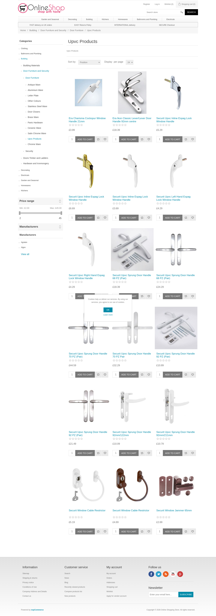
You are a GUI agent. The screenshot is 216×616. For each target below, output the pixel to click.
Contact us (26, 596)
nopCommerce (37, 610)
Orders (109, 578)
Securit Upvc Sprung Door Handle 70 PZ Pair (131, 355)
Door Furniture (76, 30)
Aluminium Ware (35, 90)
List (195, 61)
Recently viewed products (74, 587)
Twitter (158, 574)
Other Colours (34, 101)
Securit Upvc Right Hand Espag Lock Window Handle (87, 277)
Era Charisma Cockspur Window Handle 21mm (87, 120)
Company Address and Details (34, 591)
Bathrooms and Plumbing (31, 54)
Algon (23, 247)
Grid (190, 61)
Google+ (180, 574)
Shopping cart (112, 587)
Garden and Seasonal (30, 180)
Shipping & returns (29, 578)
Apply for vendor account (116, 596)
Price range (27, 200)
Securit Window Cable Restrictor (87, 510)
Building (33, 30)
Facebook (151, 574)
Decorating (25, 170)
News (66, 578)
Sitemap (25, 573)
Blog (66, 582)
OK (108, 310)
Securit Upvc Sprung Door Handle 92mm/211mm (175, 434)
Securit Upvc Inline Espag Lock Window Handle (174, 120)
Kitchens (24, 191)
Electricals (25, 175)
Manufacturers (29, 226)
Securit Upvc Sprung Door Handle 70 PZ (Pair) (88, 355)
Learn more (107, 315)
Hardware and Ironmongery (36, 163)
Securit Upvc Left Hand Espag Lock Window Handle (173, 198)
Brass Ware (33, 117)
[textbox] (165, 12)
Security (29, 151)
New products (69, 596)
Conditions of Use (29, 587)
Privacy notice (28, 582)
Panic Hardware (35, 122)
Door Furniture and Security (53, 30)
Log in (157, 4)
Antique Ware (34, 85)
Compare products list (73, 591)
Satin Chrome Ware (37, 133)
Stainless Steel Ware (37, 106)
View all (25, 254)
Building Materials (31, 65)
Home (23, 30)
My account (111, 573)
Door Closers (34, 112)
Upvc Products (34, 139)
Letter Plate (33, 95)
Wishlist (109, 591)
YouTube (173, 574)
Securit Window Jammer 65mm (174, 510)
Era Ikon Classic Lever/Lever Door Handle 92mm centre (131, 120)
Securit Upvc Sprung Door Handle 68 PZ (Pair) (131, 277)
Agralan (24, 242)
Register (146, 4)
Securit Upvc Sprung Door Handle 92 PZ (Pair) (175, 355)
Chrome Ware (34, 144)
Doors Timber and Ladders (35, 158)
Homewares (26, 185)
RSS (166, 574)
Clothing (24, 48)
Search (67, 573)
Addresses (110, 582)
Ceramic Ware (34, 128)
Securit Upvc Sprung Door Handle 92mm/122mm (131, 434)
